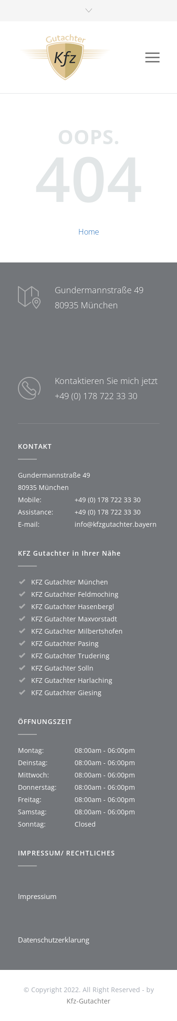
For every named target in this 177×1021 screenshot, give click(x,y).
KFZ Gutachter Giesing (66, 692)
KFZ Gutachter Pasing (65, 643)
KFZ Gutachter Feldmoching (74, 594)
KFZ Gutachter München (69, 581)
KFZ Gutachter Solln (62, 667)
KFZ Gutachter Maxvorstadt (74, 618)
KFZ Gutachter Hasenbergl (72, 606)
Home (88, 232)
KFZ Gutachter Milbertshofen (77, 631)
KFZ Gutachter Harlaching (71, 680)
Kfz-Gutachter (88, 1000)
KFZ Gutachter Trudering (70, 655)
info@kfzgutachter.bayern (116, 524)
